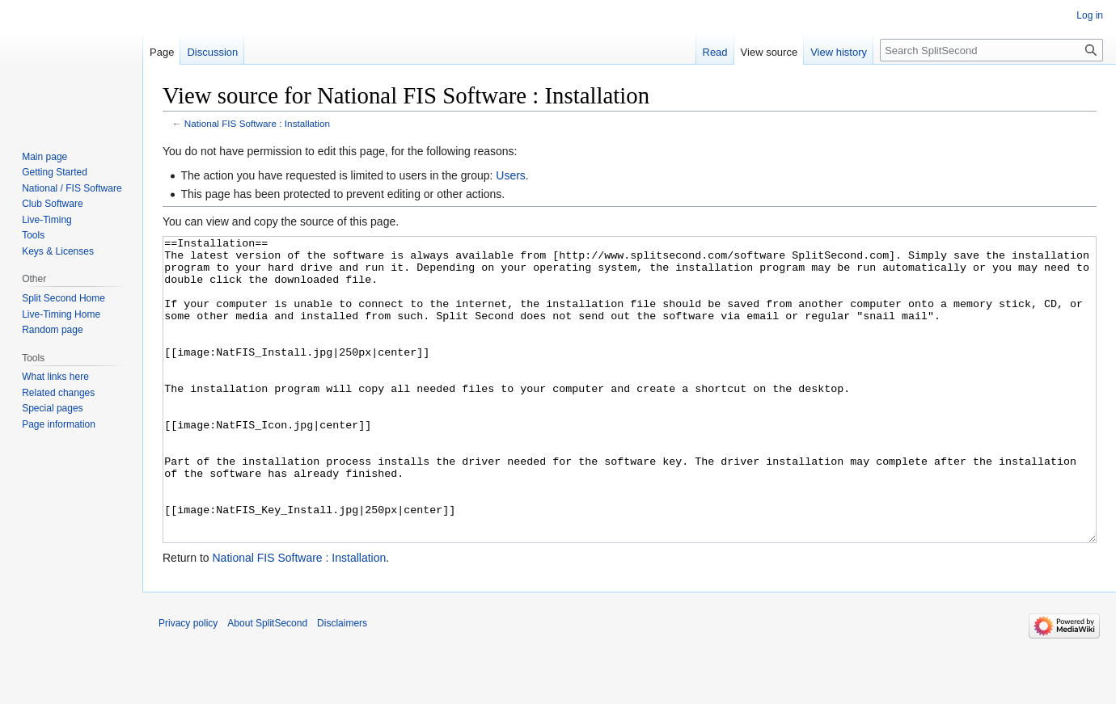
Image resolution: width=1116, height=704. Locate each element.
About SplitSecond (267, 683)
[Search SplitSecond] (991, 50)
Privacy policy (188, 683)
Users (511, 175)
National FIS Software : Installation (257, 123)
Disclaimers (342, 683)
